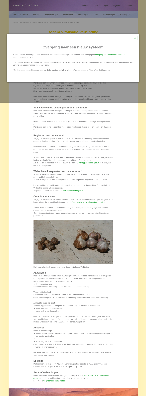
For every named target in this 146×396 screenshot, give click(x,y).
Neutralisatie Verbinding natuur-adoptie (88, 202)
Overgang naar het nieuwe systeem (109, 55)
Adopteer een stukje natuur (54, 381)
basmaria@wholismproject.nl (87, 163)
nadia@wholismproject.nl (73, 191)
